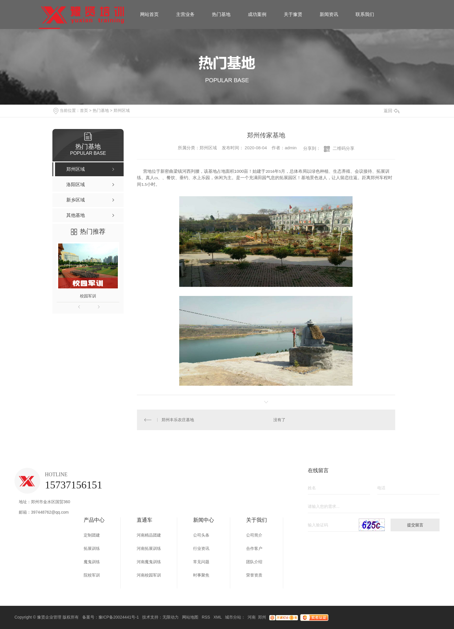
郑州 (262, 617)
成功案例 (257, 14)
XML (217, 617)
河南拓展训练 (149, 548)
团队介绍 (254, 561)
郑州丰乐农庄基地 (178, 419)
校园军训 (88, 296)
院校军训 (92, 575)
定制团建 (92, 535)
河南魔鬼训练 (149, 561)
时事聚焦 (201, 575)
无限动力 (170, 617)
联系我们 (365, 14)
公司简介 (254, 535)
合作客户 (254, 548)
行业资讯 (201, 548)
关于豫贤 (293, 14)
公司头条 (201, 535)
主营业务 (185, 14)
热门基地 (221, 14)
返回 (391, 110)
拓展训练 (92, 548)
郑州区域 (122, 110)
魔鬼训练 (92, 561)
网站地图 (190, 617)
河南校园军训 (149, 575)
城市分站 (233, 617)
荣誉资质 (254, 575)
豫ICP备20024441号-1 (118, 617)
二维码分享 (343, 148)
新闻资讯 (329, 14)
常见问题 (201, 561)
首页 (84, 110)
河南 (252, 617)
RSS (206, 617)
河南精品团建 (149, 535)
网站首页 (149, 14)
